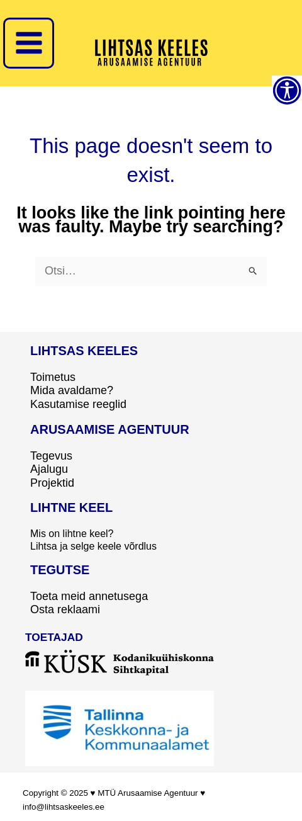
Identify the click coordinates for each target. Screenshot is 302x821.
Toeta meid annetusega (89, 596)
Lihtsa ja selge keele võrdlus (93, 546)
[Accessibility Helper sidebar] (287, 91)
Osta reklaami (65, 609)
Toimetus (53, 377)
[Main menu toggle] (28, 43)
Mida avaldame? (71, 390)
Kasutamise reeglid (78, 404)
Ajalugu (49, 469)
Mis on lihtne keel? (72, 533)
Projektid (52, 483)
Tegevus (51, 456)
